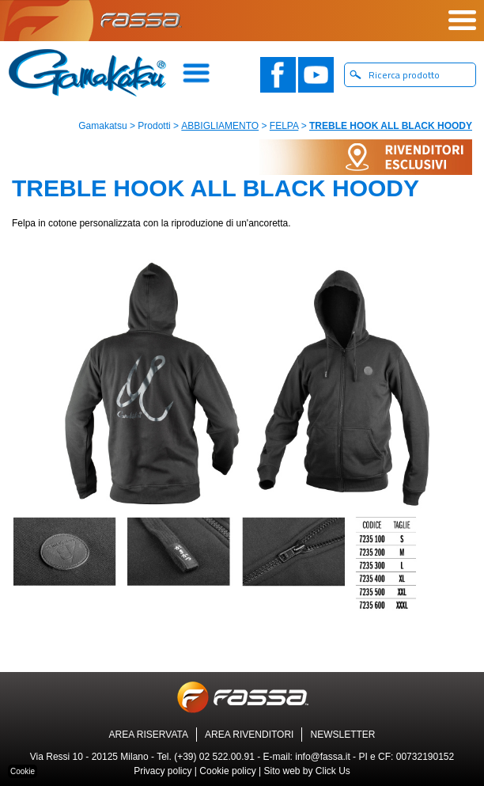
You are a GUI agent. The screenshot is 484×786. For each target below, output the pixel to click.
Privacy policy (162, 771)
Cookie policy (227, 771)
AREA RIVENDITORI (249, 734)
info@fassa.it (322, 756)
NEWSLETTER (342, 734)
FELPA (284, 125)
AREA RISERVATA (148, 734)
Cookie (22, 771)
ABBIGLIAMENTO (220, 125)
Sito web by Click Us (306, 771)
